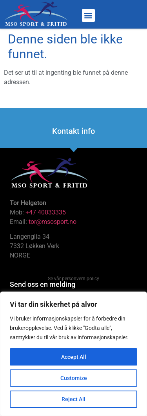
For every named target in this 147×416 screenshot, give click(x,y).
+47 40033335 (45, 212)
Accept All (73, 357)
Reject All (73, 399)
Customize (73, 378)
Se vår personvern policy (73, 278)
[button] (88, 15)
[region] (73, 354)
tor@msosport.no (53, 221)
